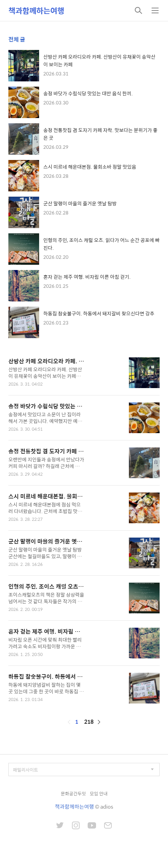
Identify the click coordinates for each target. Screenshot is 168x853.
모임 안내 (99, 793)
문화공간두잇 (73, 793)
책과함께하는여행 (36, 10)
